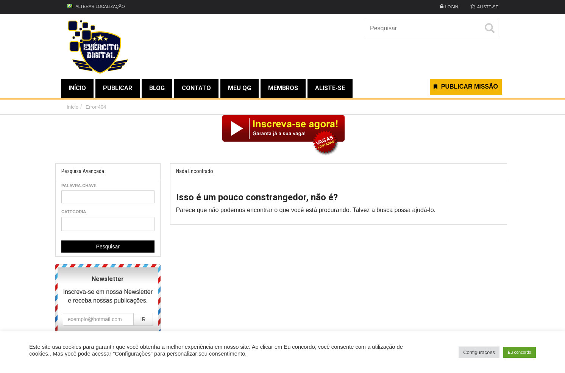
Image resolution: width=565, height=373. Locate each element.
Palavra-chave (79, 185)
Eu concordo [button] (519, 352)
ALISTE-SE (487, 7)
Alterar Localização (96, 6)
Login (451, 7)
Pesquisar (108, 246)
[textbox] (66, 223)
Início (72, 107)
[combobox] (108, 224)
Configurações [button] (479, 352)
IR (143, 319)
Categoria (73, 211)
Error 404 (96, 107)
